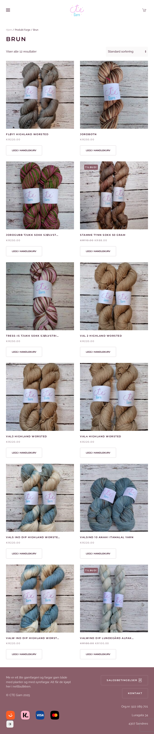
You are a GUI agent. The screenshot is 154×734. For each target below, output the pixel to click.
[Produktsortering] (127, 52)
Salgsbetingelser (124, 680)
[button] (8, 10)
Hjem (9, 29)
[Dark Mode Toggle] (10, 724)
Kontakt (135, 693)
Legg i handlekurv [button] (24, 150)
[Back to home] (77, 10)
